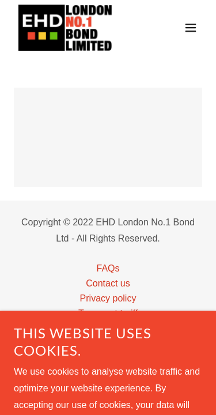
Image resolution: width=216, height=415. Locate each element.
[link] (65, 28)
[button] (190, 27)
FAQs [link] (107, 268)
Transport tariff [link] (108, 313)
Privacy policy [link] (108, 298)
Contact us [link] (108, 283)
